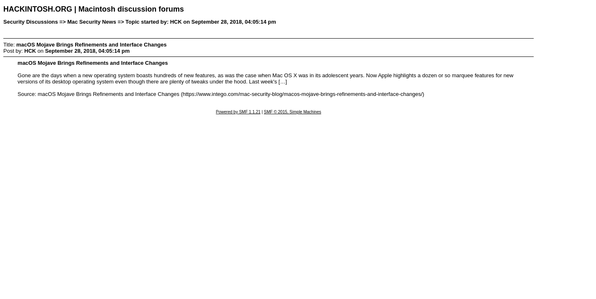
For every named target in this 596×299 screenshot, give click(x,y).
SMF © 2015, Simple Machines (292, 112)
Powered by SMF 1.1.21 (238, 112)
